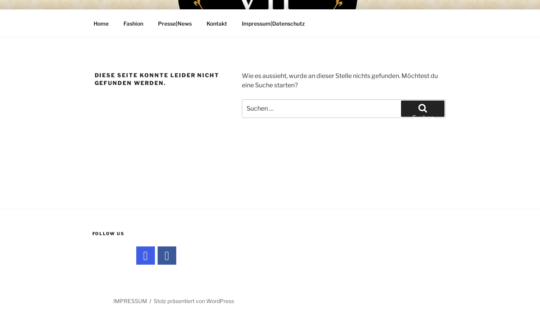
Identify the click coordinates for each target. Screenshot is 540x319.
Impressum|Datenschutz (273, 23)
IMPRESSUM (130, 301)
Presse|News (175, 23)
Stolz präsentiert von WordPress (194, 301)
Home (101, 23)
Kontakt (217, 23)
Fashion (133, 23)
